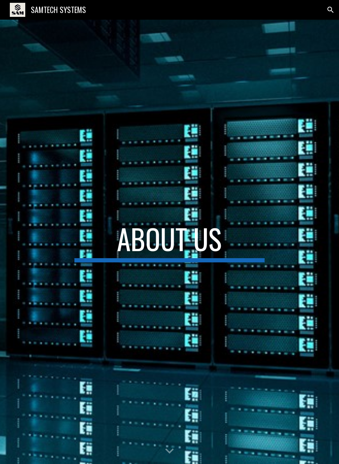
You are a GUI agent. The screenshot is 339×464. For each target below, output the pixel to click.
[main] (169, 242)
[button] (330, 9)
